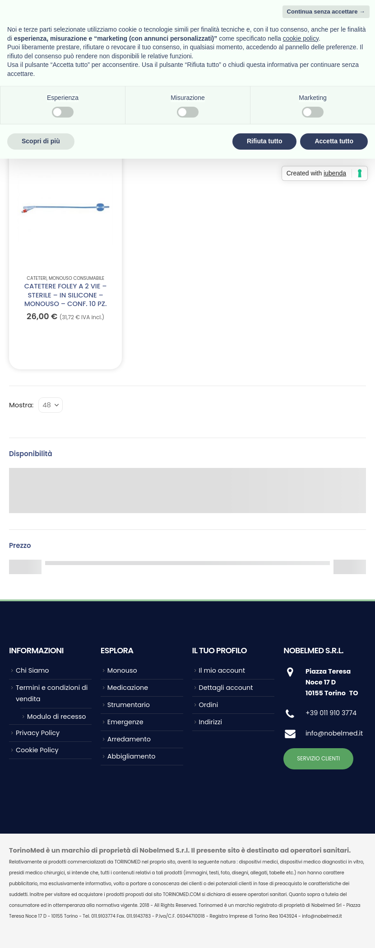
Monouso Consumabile (76, 278)
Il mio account (222, 670)
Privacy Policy (38, 732)
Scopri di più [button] (41, 141)
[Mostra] (50, 405)
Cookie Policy (37, 750)
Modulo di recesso (56, 716)
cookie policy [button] (301, 38)
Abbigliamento (131, 756)
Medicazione (127, 687)
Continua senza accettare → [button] (326, 11)
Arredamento (129, 739)
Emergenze (125, 721)
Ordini (208, 704)
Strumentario (128, 704)
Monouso (122, 670)
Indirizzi (210, 721)
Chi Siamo (32, 670)
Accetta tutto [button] (334, 141)
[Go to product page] (65, 208)
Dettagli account (226, 687)
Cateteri (36, 278)
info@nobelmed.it (334, 733)
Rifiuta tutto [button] (264, 141)
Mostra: (21, 405)
